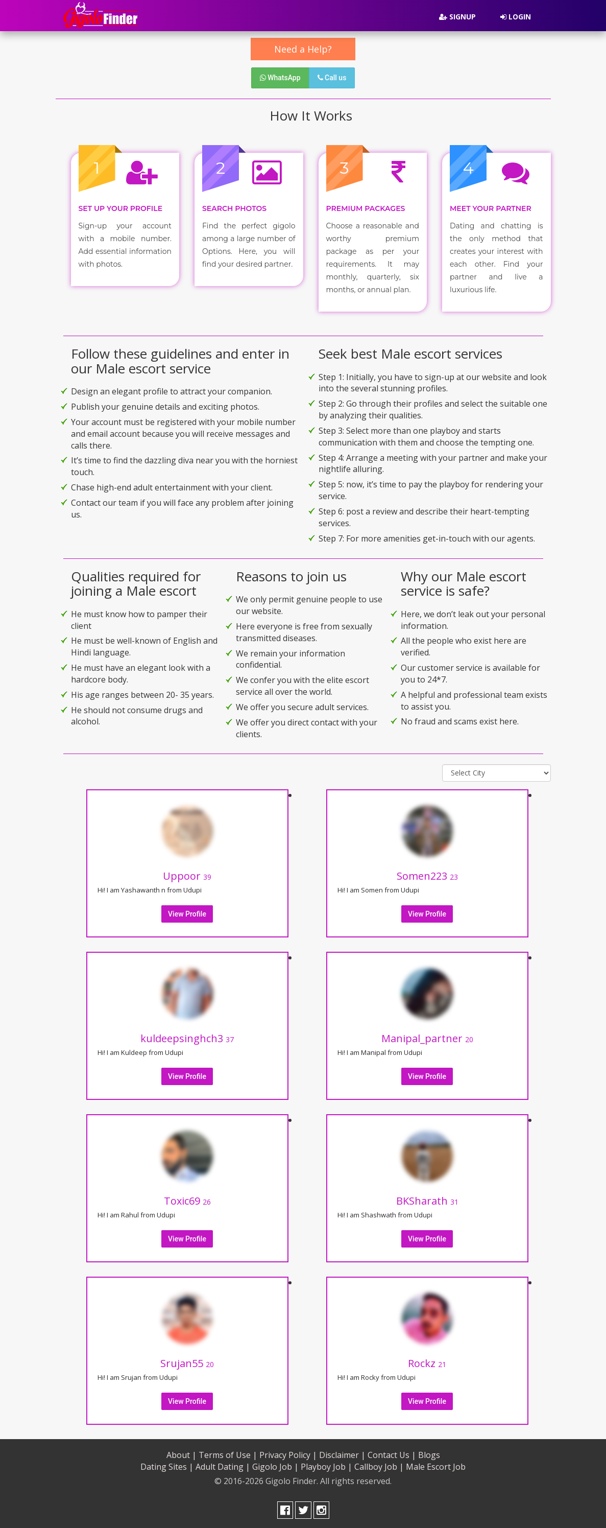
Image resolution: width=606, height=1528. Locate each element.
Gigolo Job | (275, 1465)
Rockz (427, 1362)
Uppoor (187, 875)
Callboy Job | (379, 1465)
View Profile (187, 913)
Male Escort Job (436, 1465)
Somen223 (427, 875)
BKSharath (427, 1200)
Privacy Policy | (288, 1454)
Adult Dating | (223, 1465)
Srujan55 (187, 1362)
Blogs (429, 1454)
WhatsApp (280, 78)
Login (515, 16)
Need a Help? (303, 49)
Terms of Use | (228, 1454)
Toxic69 (187, 1200)
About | (181, 1454)
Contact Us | (392, 1454)
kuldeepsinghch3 (187, 1037)
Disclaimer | (342, 1454)
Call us (332, 78)
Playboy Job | (326, 1465)
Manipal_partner (427, 1037)
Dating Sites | (166, 1465)
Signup (457, 16)
